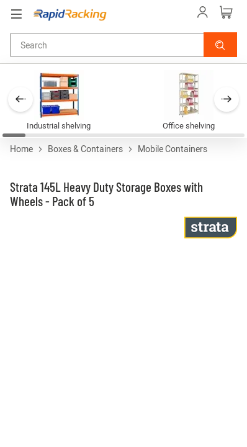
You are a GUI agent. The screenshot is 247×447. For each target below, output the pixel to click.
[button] (220, 44)
